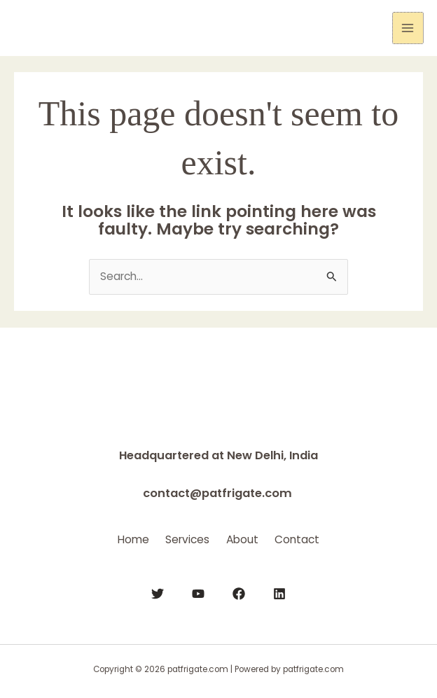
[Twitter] (157, 591)
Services (182, 537)
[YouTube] (198, 591)
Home (116, 537)
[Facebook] (239, 591)
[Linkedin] (279, 591)
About (248, 537)
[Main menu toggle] (408, 28)
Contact (314, 537)
